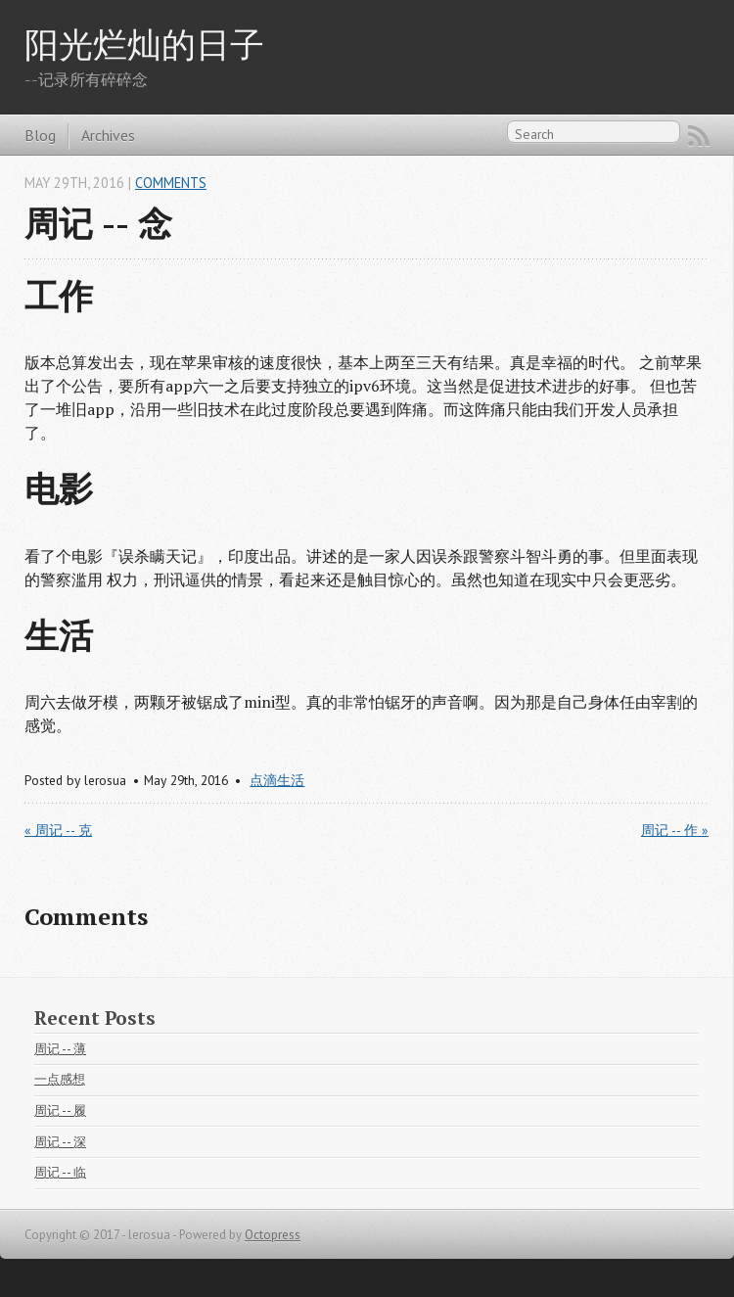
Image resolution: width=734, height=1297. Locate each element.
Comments (170, 182)
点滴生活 (277, 780)
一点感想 (59, 1079)
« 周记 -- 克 (58, 830)
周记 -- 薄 (60, 1049)
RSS (699, 136)
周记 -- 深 (60, 1142)
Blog (40, 135)
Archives (108, 135)
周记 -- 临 (60, 1172)
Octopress (272, 1235)
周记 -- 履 (60, 1110)
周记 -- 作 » (675, 830)
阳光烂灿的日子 (144, 44)
